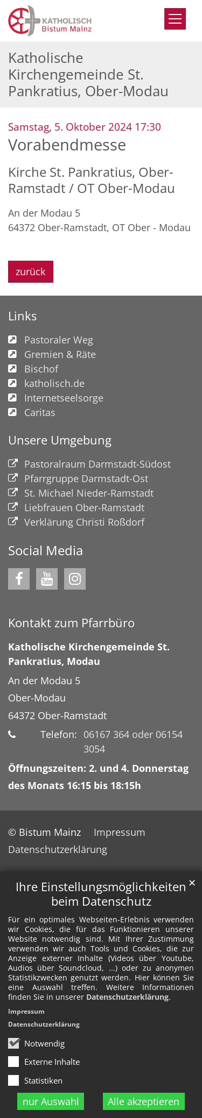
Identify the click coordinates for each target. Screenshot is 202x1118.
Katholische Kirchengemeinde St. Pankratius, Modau (89, 654)
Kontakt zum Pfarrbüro (71, 622)
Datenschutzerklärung (127, 997)
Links (22, 316)
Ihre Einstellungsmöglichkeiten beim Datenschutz (101, 893)
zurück (30, 271)
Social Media (45, 550)
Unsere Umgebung (60, 440)
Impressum (26, 1011)
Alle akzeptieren (143, 1101)
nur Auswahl (51, 1101)
